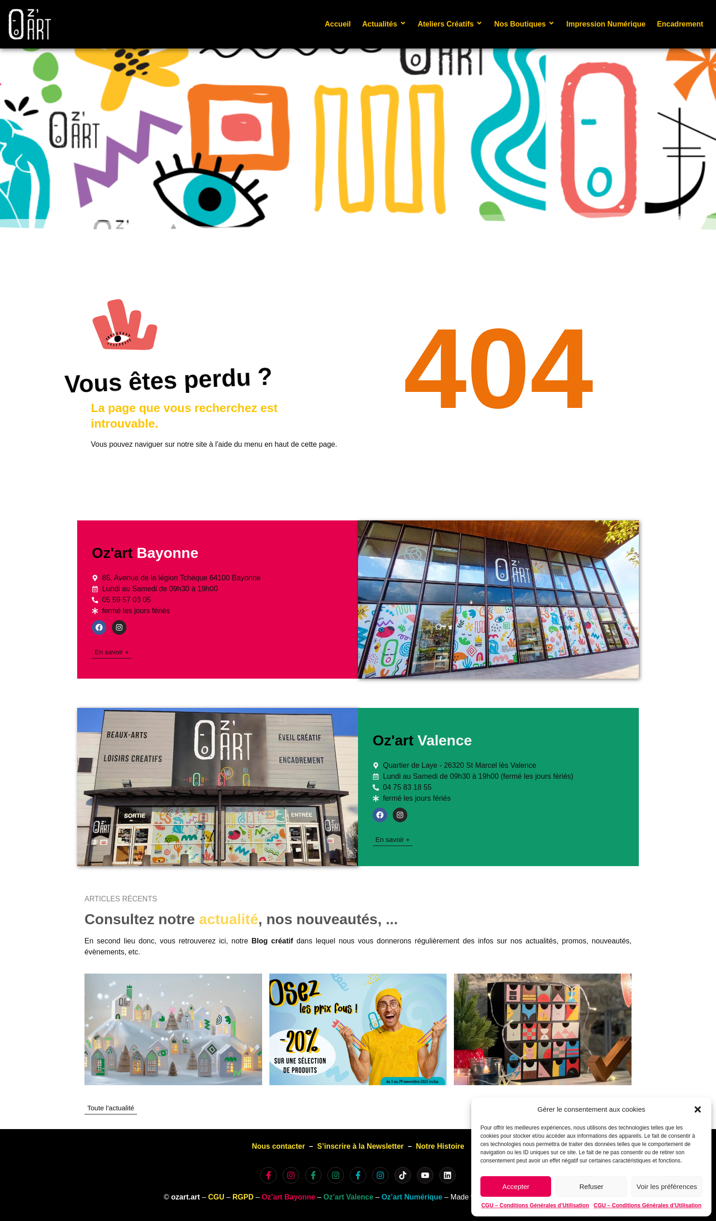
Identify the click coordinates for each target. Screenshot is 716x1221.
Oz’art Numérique (411, 1197)
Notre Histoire (440, 1146)
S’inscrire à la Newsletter (360, 1146)
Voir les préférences (667, 1186)
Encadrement (680, 24)
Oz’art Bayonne (288, 1197)
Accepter (515, 1186)
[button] (697, 1109)
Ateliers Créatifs (450, 24)
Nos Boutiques (524, 24)
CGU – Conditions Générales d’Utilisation (535, 1205)
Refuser (591, 1186)
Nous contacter (278, 1146)
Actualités (384, 24)
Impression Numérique (605, 24)
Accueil (338, 24)
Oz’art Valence (348, 1197)
